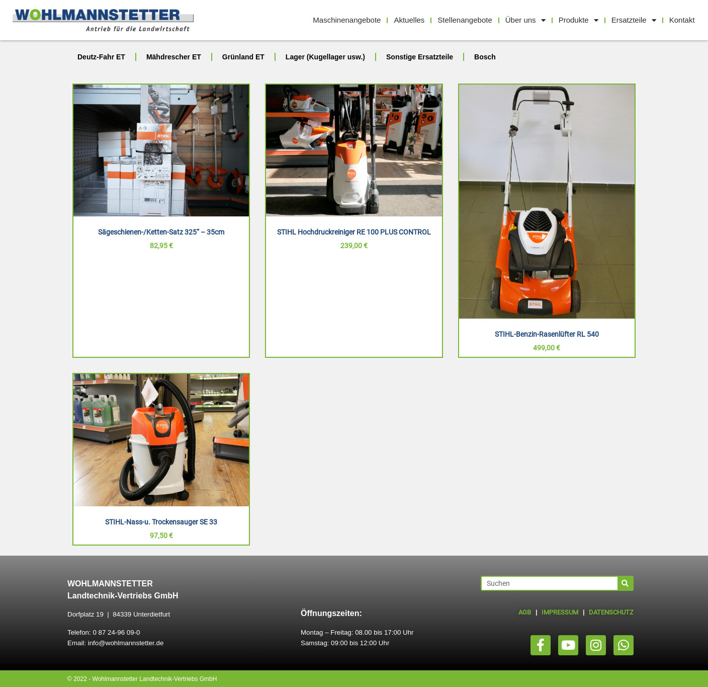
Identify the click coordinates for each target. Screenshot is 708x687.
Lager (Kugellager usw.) (325, 57)
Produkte (578, 20)
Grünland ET (243, 57)
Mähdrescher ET (173, 57)
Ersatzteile (633, 20)
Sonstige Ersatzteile (419, 57)
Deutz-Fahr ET (101, 57)
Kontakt (682, 20)
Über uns (525, 20)
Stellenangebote (464, 20)
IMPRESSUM (560, 612)
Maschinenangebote (347, 20)
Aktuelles (409, 20)
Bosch (485, 57)
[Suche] (625, 583)
